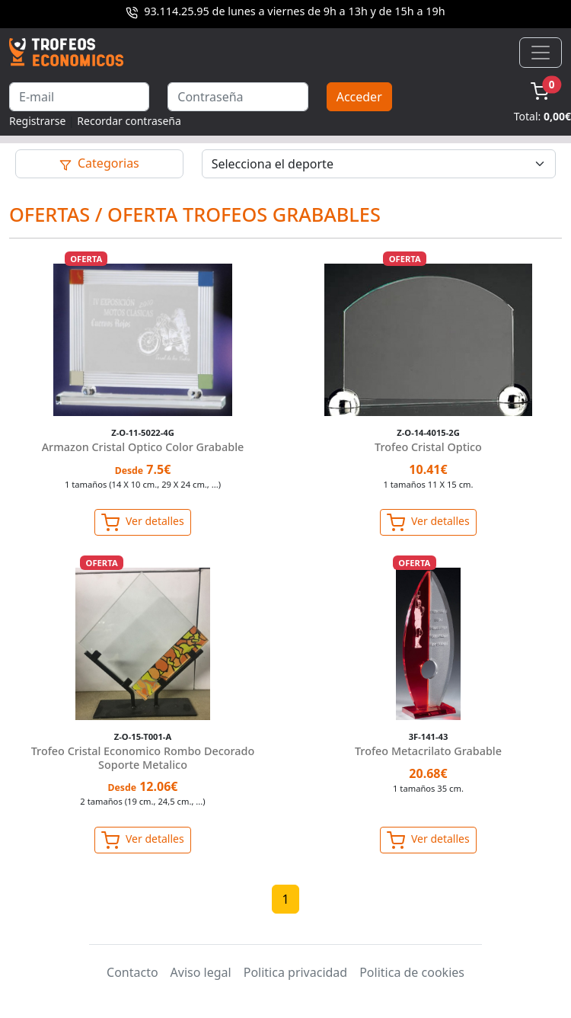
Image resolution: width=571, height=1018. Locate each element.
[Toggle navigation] (540, 52)
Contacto (132, 972)
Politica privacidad (295, 972)
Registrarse (37, 121)
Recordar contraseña (129, 121)
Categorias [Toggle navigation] (99, 163)
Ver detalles (142, 523)
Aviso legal (201, 972)
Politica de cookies (411, 972)
